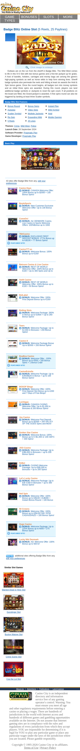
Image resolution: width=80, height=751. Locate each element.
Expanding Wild (35, 117)
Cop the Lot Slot (13, 679)
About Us (20, 689)
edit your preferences (15, 558)
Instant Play (53, 106)
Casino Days (25, 188)
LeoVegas (24, 402)
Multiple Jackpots (35, 113)
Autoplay (11, 110)
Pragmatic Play (30, 133)
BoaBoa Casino (26, 356)
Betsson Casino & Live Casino (33, 264)
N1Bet (22, 463)
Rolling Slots (25, 310)
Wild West (25, 126)
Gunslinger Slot (14, 612)
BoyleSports (25, 203)
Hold (50, 113)
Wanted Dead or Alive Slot (13, 590)
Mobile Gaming (55, 117)
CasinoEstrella (26, 371)
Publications (44, 689)
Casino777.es (25, 249)
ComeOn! (23, 219)
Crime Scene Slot (13, 657)
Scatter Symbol (14, 113)
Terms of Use (31, 747)
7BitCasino (24, 234)
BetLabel (23, 295)
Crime (17, 126)
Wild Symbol (53, 110)
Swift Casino (25, 280)
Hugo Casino (25, 524)
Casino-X (23, 341)
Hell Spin (23, 493)
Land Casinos (58, 689)
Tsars (21, 325)
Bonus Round (14, 106)
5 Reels (11, 121)
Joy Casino (24, 417)
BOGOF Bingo (26, 387)
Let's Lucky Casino (28, 478)
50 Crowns (24, 509)
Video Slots (33, 110)
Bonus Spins (33, 106)
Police (33, 126)
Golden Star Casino (28, 432)
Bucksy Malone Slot (13, 634)
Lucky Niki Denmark (29, 539)
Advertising (31, 689)
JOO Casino (25, 448)
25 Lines (31, 121)
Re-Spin (11, 117)
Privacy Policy (48, 747)
